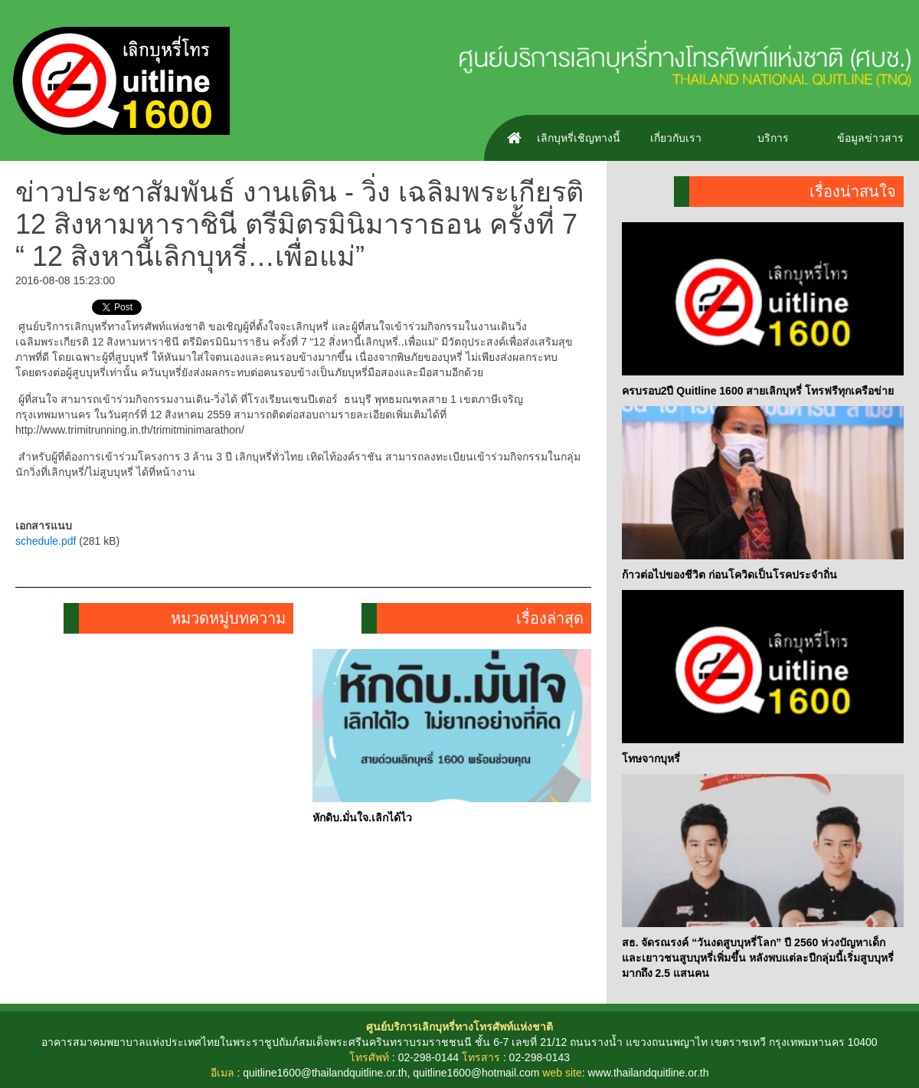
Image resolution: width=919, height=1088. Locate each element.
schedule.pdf (45, 541)
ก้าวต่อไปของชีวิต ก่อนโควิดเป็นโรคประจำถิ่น (729, 575)
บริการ (773, 138)
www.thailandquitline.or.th (647, 1073)
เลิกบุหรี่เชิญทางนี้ (578, 138)
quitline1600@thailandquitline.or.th (325, 1073)
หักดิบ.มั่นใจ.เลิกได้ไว (362, 817)
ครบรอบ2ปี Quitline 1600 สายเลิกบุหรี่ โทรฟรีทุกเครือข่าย (758, 391)
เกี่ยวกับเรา (676, 138)
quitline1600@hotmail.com (476, 1073)
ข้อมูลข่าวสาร (870, 138)
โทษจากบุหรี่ (651, 758)
